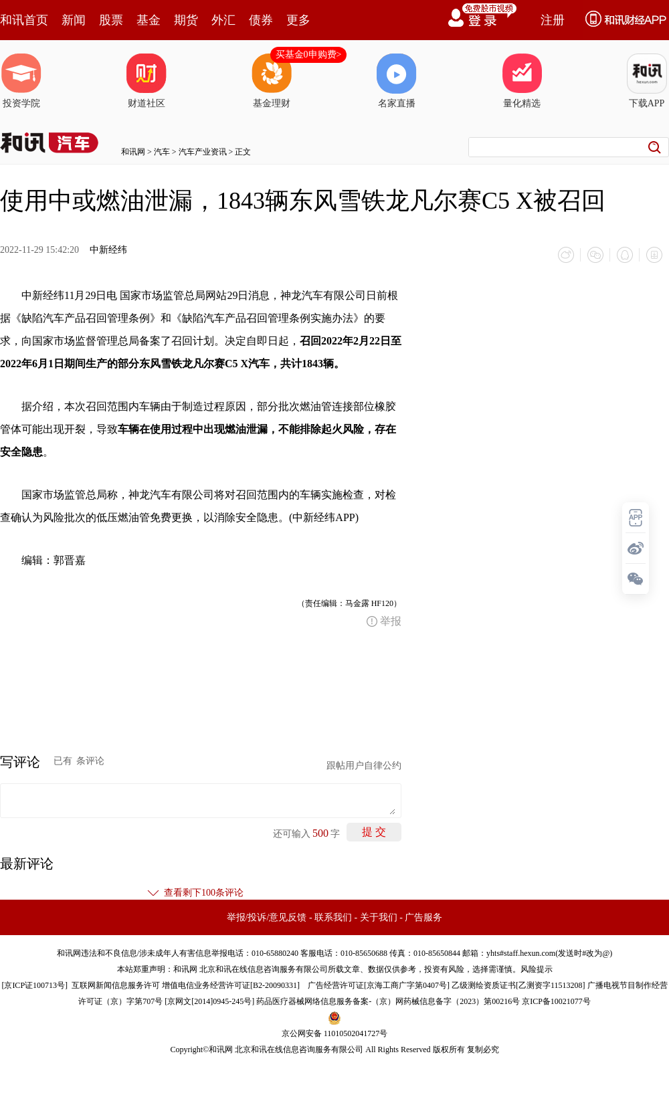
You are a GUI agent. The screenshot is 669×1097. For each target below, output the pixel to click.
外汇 (223, 20)
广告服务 (423, 917)
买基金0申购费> (309, 54)
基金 (148, 20)
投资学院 (21, 81)
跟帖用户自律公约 (363, 766)
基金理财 (272, 81)
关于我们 (378, 917)
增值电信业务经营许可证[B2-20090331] (231, 985)
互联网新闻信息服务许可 (116, 985)
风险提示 (536, 969)
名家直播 (397, 81)
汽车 (162, 152)
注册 (553, 20)
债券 (261, 20)
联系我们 (333, 917)
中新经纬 (108, 250)
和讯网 (133, 152)
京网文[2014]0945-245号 (209, 1001)
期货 (186, 20)
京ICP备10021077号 (556, 1001)
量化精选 (522, 81)
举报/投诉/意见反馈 (267, 917)
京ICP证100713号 (34, 985)
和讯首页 (24, 20)
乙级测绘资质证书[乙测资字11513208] (518, 985)
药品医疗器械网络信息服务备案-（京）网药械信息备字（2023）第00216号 (388, 1001)
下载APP (647, 81)
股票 (111, 20)
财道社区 (146, 81)
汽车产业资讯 (203, 152)
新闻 (74, 20)
